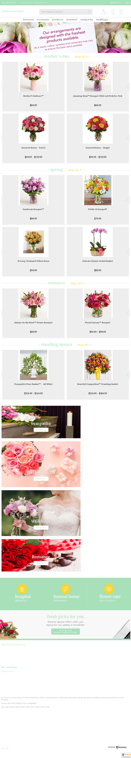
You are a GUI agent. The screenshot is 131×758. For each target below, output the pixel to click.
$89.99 (97, 270)
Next (127, 86)
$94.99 (33, 270)
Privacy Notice (95, 756)
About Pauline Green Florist (13, 560)
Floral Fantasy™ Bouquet (97, 322)
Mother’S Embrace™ (33, 96)
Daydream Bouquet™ (33, 209)
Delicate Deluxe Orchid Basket (97, 261)
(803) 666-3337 (10, 3)
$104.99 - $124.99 (33, 393)
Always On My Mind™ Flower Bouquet (33, 322)
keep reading (11, 583)
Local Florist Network (110, 756)
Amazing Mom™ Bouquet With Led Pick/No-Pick (97, 96)
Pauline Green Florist (13, 11)
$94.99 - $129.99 (33, 157)
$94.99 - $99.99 (98, 331)
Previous (3, 86)
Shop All (79, 56)
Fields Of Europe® (97, 209)
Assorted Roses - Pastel (33, 148)
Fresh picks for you (65, 536)
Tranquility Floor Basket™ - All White (33, 384)
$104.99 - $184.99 (98, 393)
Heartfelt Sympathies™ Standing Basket (97, 384)
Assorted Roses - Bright (98, 148)
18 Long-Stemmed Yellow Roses (33, 261)
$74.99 (97, 218)
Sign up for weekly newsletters (65, 547)
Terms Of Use (83, 756)
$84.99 (33, 105)
